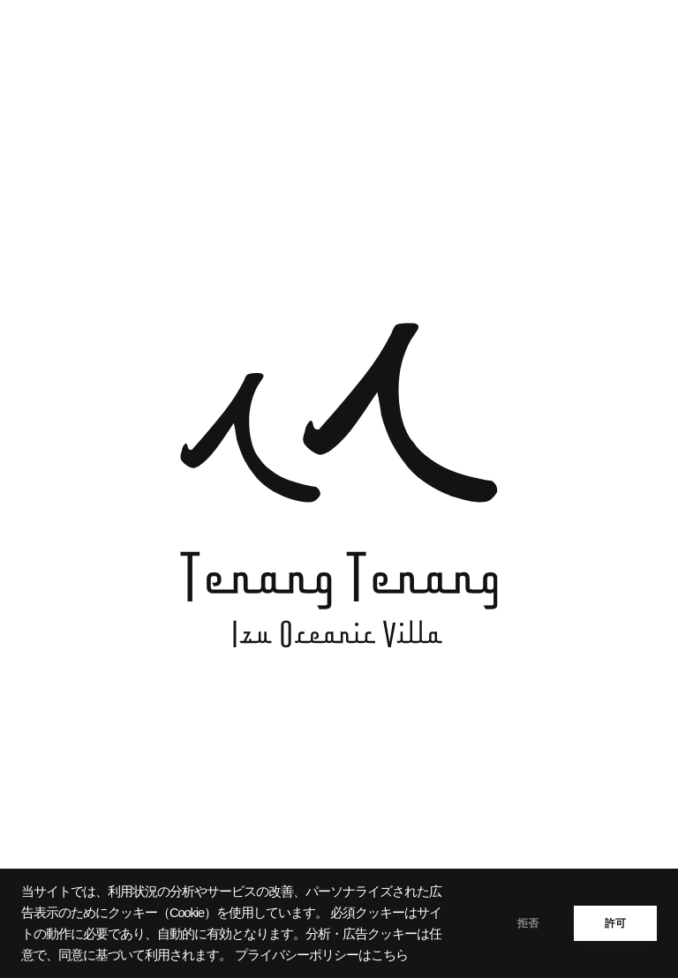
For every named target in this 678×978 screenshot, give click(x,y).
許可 (615, 923)
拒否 (528, 923)
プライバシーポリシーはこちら (321, 955)
